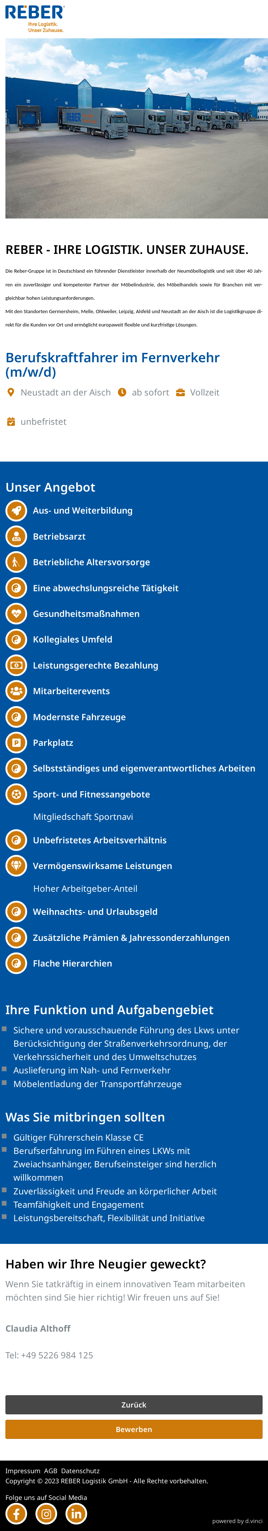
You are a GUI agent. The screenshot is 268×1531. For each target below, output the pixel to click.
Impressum (23, 1471)
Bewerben (134, 1429)
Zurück (134, 1405)
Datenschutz (80, 1471)
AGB (51, 1471)
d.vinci (254, 1521)
